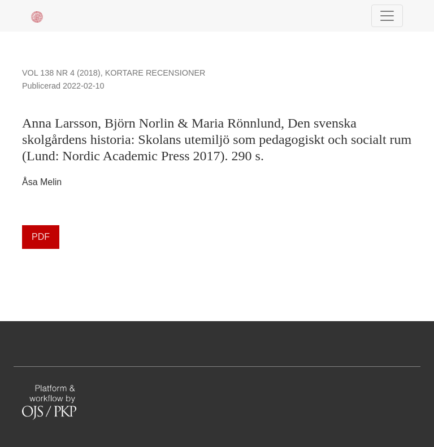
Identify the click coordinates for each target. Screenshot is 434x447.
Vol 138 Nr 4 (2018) (61, 72)
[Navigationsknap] (387, 16)
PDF (41, 237)
